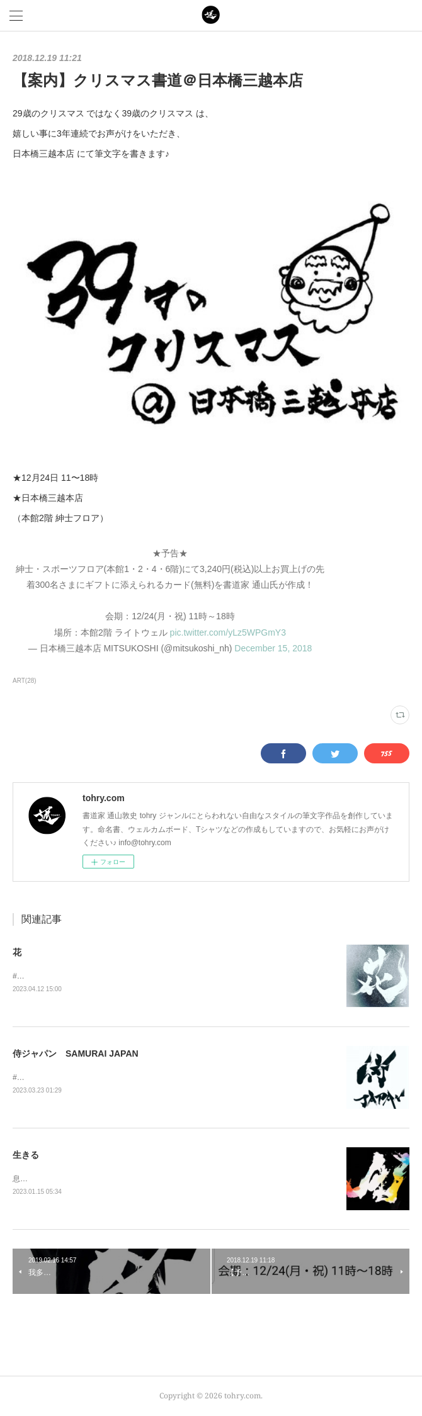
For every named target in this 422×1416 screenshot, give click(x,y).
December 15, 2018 (273, 648)
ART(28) (25, 680)
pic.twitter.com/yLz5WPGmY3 (228, 632)
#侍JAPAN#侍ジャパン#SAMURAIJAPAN (82, 1077)
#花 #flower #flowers (52, 976)
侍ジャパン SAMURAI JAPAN (76, 1053)
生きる (26, 1155)
